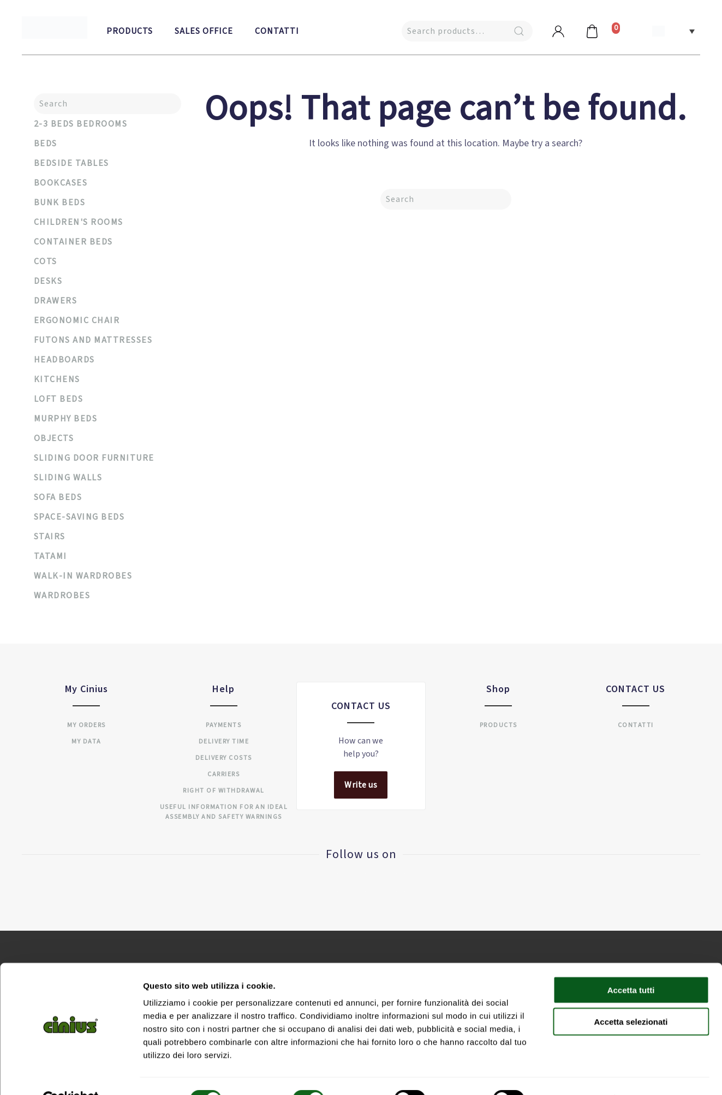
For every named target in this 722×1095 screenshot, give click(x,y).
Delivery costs (223, 758)
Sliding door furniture (94, 458)
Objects (54, 438)
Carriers (223, 774)
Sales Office (204, 31)
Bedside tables (71, 163)
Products (129, 31)
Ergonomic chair (77, 320)
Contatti (277, 31)
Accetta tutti (631, 964)
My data (86, 741)
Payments (223, 725)
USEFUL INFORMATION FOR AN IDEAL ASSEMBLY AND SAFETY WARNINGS (224, 812)
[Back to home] (54, 27)
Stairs (49, 537)
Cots (45, 261)
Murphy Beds (66, 419)
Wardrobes (62, 596)
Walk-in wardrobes (83, 576)
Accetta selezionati (630, 996)
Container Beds (73, 242)
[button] (673, 31)
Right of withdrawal (224, 790)
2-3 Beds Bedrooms (81, 124)
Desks (48, 281)
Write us (360, 785)
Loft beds (58, 399)
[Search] (445, 199)
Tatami (50, 556)
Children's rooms (78, 222)
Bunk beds (60, 203)
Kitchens (57, 379)
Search (519, 31)
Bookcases (61, 183)
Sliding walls (68, 478)
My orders (86, 725)
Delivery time (224, 741)
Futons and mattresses (93, 340)
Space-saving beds (79, 517)
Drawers (55, 301)
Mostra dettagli (574, 1073)
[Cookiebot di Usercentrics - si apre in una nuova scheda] (70, 1074)
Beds (45, 144)
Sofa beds (58, 497)
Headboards (64, 360)
